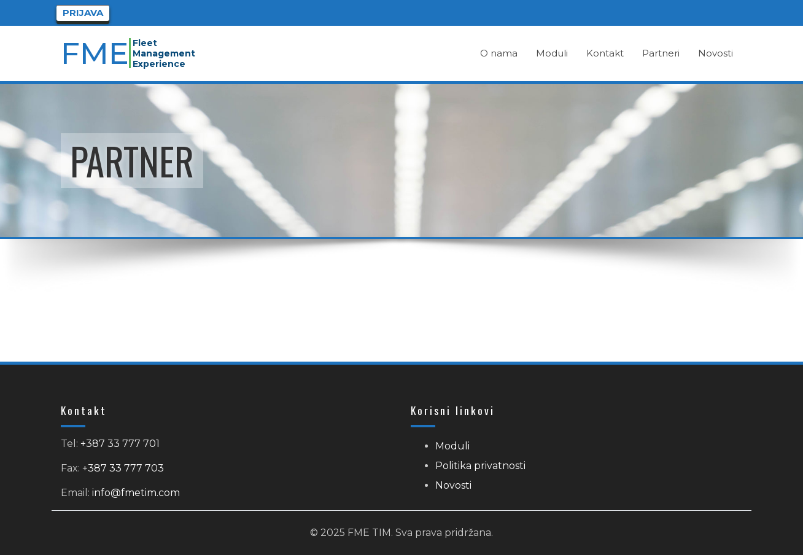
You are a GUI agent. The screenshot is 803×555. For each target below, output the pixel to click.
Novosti (453, 485)
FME (96, 53)
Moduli (452, 446)
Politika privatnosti (480, 466)
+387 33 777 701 (120, 443)
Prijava (83, 12)
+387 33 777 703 (123, 468)
